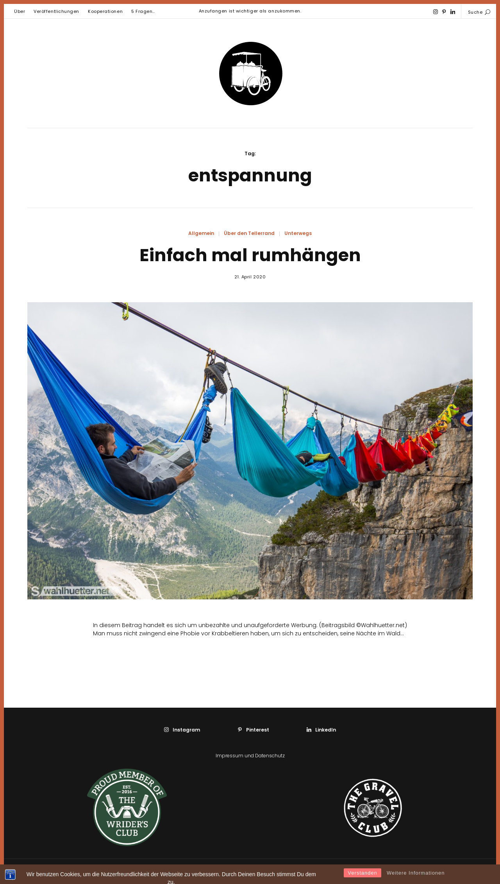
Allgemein (201, 233)
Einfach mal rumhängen (250, 255)
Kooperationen (105, 11)
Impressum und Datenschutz (250, 755)
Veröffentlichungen (56, 11)
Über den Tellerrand (249, 233)
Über (19, 11)
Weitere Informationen (416, 879)
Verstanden (362, 879)
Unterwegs (298, 233)
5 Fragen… (143, 11)
